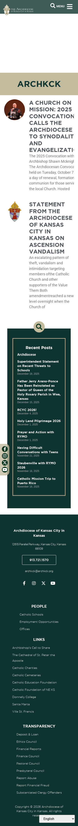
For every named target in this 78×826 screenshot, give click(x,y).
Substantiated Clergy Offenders (39, 792)
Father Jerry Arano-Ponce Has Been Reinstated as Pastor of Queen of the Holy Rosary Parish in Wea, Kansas (39, 389)
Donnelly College (24, 697)
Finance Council (27, 756)
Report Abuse (26, 778)
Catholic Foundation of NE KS (33, 689)
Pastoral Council (28, 763)
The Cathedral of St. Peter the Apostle (33, 657)
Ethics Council (26, 741)
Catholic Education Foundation (34, 682)
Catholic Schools (31, 614)
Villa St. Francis (23, 711)
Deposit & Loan (27, 734)
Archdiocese (26, 355)
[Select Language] (57, 819)
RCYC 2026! (27, 410)
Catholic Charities (24, 668)
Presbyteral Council (30, 770)
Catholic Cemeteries (26, 675)
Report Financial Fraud (32, 785)
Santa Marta (21, 704)
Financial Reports (28, 749)
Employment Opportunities (39, 621)
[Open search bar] (52, 6)
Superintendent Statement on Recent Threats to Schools (38, 366)
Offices (25, 629)
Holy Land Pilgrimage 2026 (39, 421)
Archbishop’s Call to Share (31, 647)
